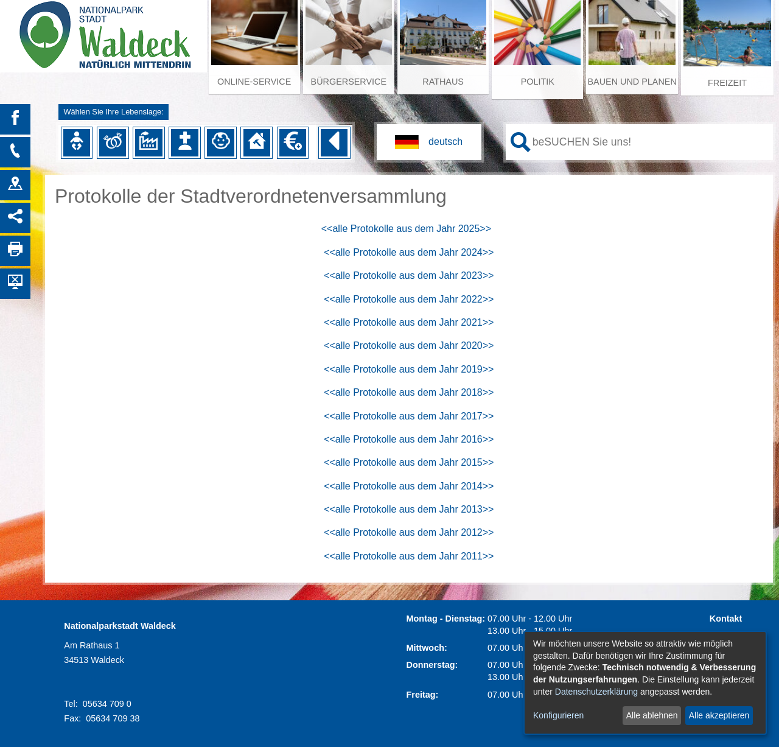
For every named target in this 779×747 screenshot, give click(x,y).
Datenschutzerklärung (596, 691)
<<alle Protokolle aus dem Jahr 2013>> (409, 509)
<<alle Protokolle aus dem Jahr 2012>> (409, 532)
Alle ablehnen (652, 715)
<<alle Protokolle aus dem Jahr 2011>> (409, 556)
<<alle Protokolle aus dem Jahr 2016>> (409, 439)
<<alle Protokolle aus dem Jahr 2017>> (409, 416)
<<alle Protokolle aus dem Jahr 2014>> (409, 486)
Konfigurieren (558, 715)
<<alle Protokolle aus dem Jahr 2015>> (409, 462)
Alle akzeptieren (719, 715)
